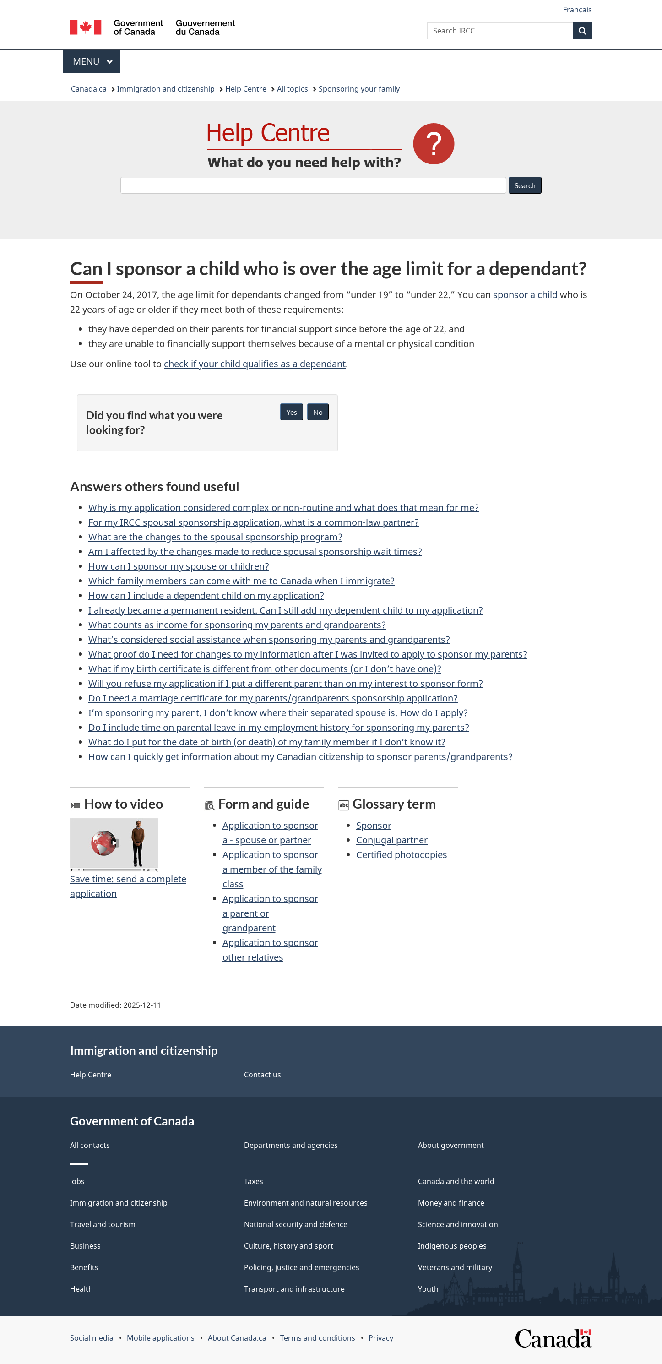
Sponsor (373, 825)
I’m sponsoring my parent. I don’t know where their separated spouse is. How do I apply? (278, 712)
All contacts (90, 1145)
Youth (428, 1289)
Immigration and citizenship (166, 89)
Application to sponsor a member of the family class (272, 869)
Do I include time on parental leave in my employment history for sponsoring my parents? (278, 727)
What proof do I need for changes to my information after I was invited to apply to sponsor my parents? (307, 654)
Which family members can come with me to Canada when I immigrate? (241, 581)
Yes (291, 412)
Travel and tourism (103, 1224)
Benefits (84, 1267)
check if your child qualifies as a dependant (255, 364)
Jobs (77, 1181)
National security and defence (295, 1224)
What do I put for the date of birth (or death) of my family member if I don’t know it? (266, 742)
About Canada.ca (237, 1338)
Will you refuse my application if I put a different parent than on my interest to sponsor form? (285, 683)
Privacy (381, 1338)
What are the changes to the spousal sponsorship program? (215, 537)
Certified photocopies (401, 854)
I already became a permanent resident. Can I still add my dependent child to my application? (285, 610)
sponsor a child (525, 294)
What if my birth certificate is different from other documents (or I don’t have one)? (264, 669)
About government (451, 1145)
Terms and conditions (317, 1338)
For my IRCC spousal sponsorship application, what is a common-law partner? (253, 522)
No (318, 412)
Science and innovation (458, 1224)
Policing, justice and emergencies (301, 1267)
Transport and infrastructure (294, 1289)
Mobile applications (161, 1338)
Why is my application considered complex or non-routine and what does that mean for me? (283, 507)
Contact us (262, 1075)
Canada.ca (89, 89)
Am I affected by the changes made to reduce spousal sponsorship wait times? (255, 551)
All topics (292, 89)
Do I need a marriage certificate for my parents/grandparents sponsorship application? (273, 698)
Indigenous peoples (452, 1246)
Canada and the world (456, 1181)
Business (85, 1246)
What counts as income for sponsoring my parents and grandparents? (237, 625)
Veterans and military (455, 1267)
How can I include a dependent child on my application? (206, 595)
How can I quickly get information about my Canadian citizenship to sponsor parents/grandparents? (300, 756)
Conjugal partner (392, 840)
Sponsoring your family (359, 89)
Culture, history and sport (288, 1246)
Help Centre (245, 89)
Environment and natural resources (306, 1203)
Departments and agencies (291, 1145)
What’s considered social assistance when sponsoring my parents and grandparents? (269, 639)
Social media (92, 1338)
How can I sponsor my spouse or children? (178, 566)
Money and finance (451, 1203)
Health (81, 1289)
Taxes (253, 1181)
